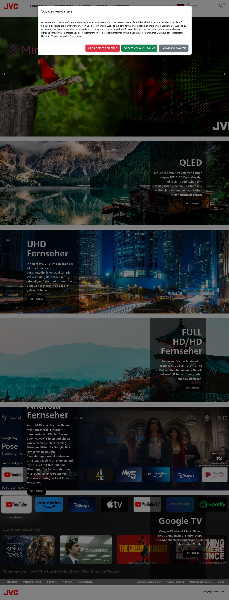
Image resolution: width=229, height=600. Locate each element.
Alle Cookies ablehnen (102, 48)
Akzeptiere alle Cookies (139, 48)
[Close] (187, 11)
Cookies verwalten (173, 48)
